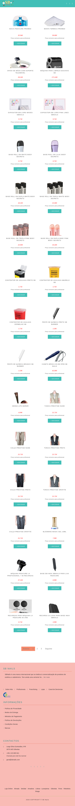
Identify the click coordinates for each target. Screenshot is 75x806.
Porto (60, 789)
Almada (17, 789)
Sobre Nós (9, 689)
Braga (37, 791)
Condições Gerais (10, 724)
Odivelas (54, 789)
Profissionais (21, 689)
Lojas (43, 689)
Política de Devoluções (12, 720)
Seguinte (48, 649)
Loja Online (9, 789)
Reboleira (67, 789)
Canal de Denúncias (56, 689)
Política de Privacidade (12, 708)
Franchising (33, 689)
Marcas (6, 728)
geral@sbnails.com (13, 760)
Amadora (31, 789)
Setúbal (24, 789)
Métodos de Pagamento (12, 716)
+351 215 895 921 (12, 753)
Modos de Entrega (10, 712)
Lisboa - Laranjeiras (42, 789)
